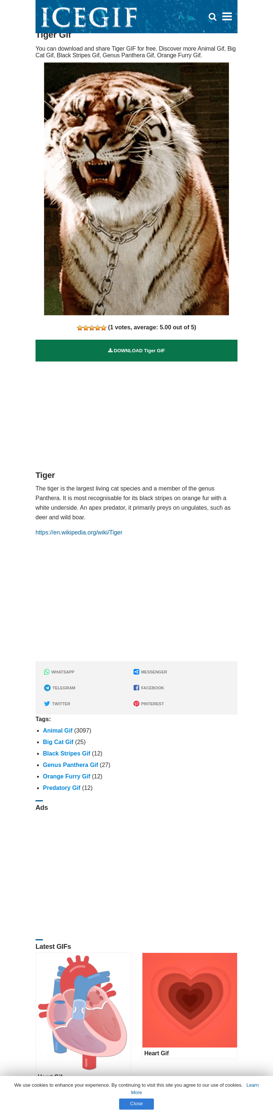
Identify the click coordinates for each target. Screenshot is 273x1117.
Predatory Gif (61, 788)
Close (136, 1103)
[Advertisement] (136, 413)
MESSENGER (150, 672)
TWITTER (57, 703)
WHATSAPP (59, 672)
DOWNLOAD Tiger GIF (136, 350)
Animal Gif (58, 730)
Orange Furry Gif (66, 776)
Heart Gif (156, 1053)
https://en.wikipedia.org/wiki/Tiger (79, 532)
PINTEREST (149, 703)
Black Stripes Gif (66, 753)
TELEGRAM (59, 688)
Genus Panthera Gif (70, 765)
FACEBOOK (149, 688)
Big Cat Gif (58, 742)
